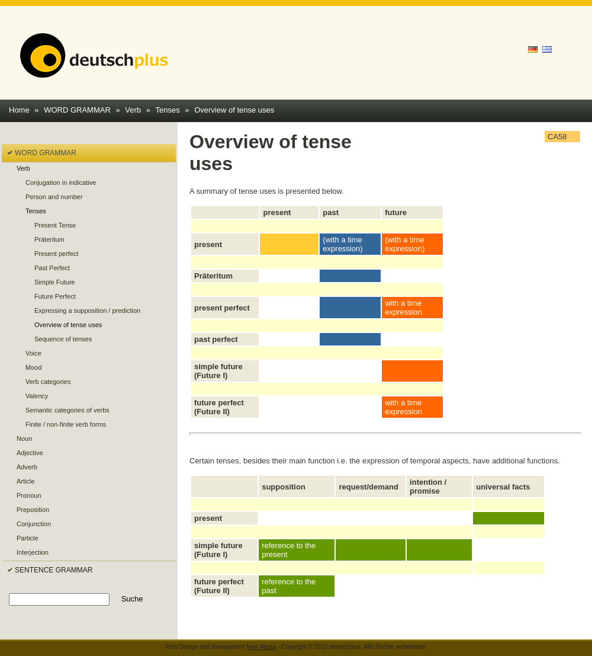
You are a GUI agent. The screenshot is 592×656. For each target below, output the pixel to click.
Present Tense (55, 225)
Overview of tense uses (234, 109)
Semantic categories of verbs (67, 410)
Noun (24, 438)
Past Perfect (52, 267)
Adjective (30, 452)
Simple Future (54, 282)
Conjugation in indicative (60, 182)
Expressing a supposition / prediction (87, 310)
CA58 (557, 136)
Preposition (33, 509)
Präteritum (49, 239)
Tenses (168, 109)
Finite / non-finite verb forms (65, 424)
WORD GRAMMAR (77, 109)
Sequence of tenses (63, 339)
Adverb (27, 467)
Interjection (33, 552)
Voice (33, 353)
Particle (27, 538)
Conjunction (34, 523)
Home (19, 109)
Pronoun (29, 495)
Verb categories (47, 381)
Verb (133, 109)
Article (26, 481)
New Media (261, 647)
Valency (36, 395)
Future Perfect (55, 296)
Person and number (54, 196)
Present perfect (56, 253)
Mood (33, 367)
